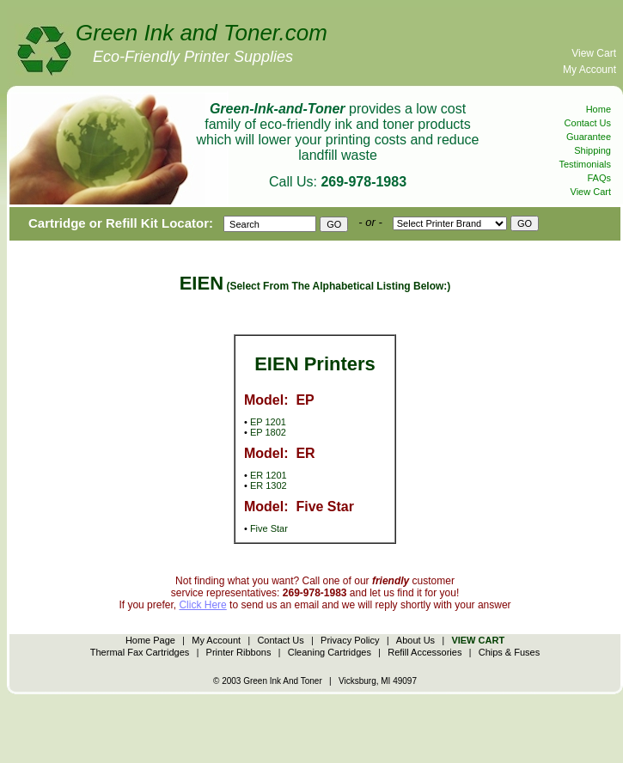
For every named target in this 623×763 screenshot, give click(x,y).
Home (598, 109)
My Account (589, 70)
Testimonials (585, 164)
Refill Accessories (424, 652)
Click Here (202, 605)
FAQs (599, 178)
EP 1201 (268, 422)
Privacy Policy (350, 640)
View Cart (593, 53)
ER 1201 (268, 475)
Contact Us (588, 123)
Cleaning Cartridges (329, 652)
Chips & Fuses (510, 652)
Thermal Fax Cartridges (140, 652)
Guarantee (588, 136)
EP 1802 (268, 432)
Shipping (592, 150)
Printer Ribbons (239, 652)
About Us (415, 640)
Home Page (150, 640)
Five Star (269, 528)
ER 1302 (268, 485)
